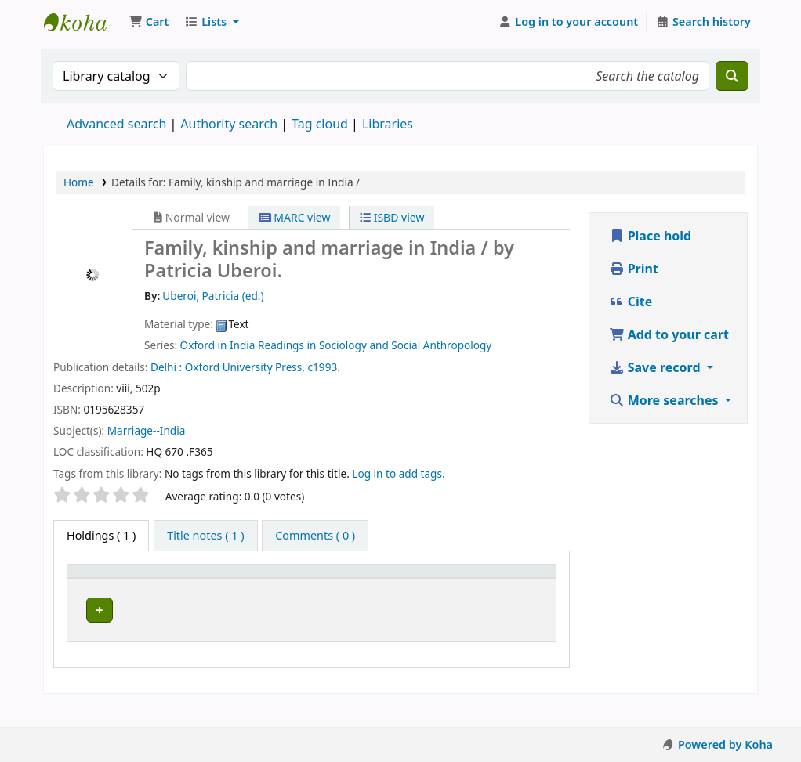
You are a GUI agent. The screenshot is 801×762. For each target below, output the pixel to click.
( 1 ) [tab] (101, 535)
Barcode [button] (508, 594)
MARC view (295, 217)
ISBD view (392, 217)
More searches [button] (665, 400)
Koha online (83, 22)
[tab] (205, 535)
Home (78, 182)
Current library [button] (207, 586)
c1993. (324, 366)
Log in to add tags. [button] (398, 473)
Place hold (650, 235)
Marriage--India (146, 430)
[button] (148, 22)
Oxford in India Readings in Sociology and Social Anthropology (336, 345)
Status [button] (437, 594)
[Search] (732, 76)
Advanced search (116, 123)
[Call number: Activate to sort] (349, 587)
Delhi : (166, 366)
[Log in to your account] (568, 22)
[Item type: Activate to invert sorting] (123, 587)
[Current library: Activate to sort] (232, 587)
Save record (656, 367)
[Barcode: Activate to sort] (518, 587)
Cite (631, 301)
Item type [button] (101, 594)
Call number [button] (326, 594)
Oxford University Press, (245, 366)
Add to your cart (669, 334)
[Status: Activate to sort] (446, 587)
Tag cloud (320, 123)
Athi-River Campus (218, 630)
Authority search (228, 123)
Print (633, 268)
